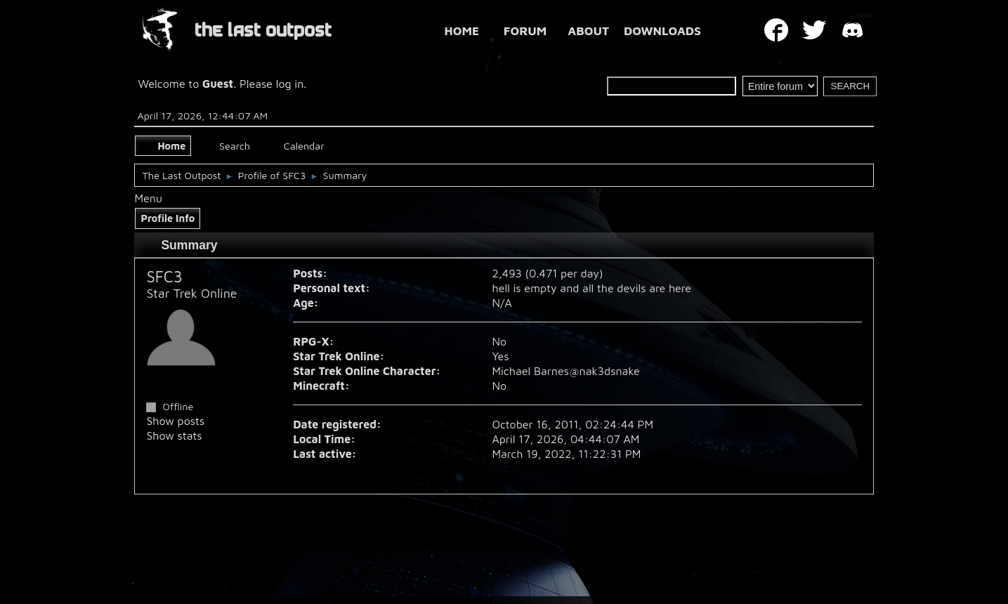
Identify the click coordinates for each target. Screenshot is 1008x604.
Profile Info (167, 218)
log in (290, 83)
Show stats (174, 435)
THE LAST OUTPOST (263, 30)
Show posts (175, 420)
